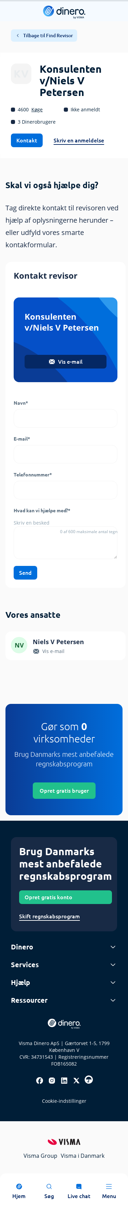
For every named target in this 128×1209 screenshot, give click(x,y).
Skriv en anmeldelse (79, 140)
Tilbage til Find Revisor (44, 35)
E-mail (22, 439)
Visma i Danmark (82, 1155)
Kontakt (26, 140)
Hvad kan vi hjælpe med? (42, 510)
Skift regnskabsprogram (49, 916)
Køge (37, 109)
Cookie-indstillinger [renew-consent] (64, 1101)
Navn (21, 403)
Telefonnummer (33, 474)
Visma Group (40, 1155)
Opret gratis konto (48, 897)
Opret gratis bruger (64, 791)
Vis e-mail (65, 361)
